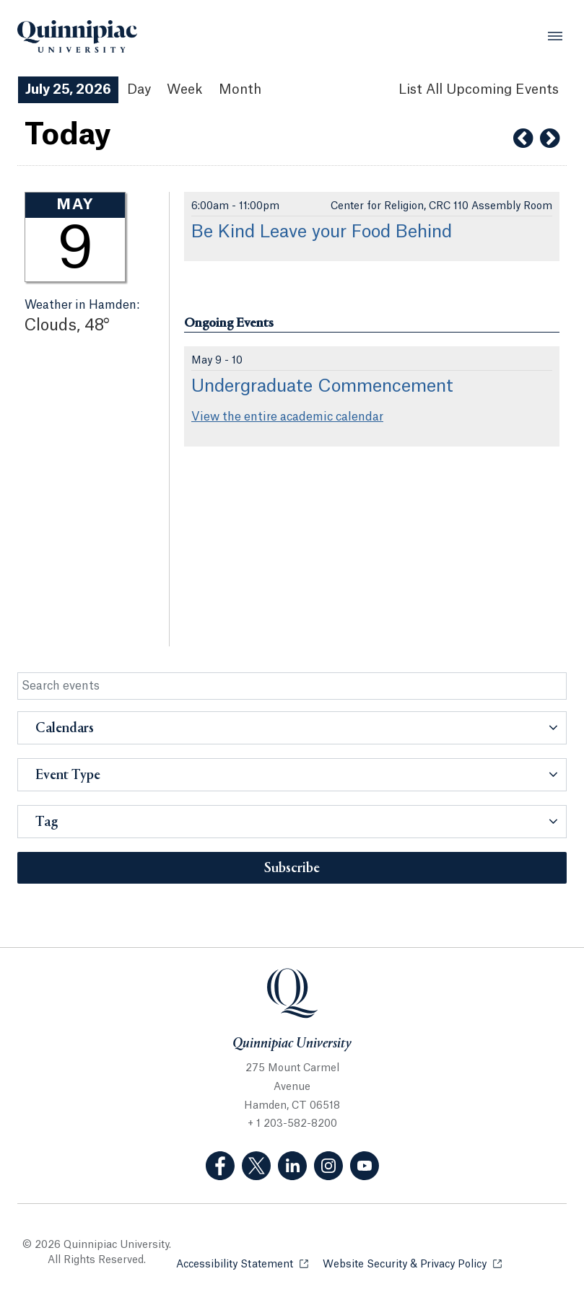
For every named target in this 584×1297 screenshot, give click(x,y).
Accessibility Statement (242, 1263)
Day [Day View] (139, 89)
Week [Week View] (185, 89)
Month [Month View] (240, 89)
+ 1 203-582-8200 (292, 1124)
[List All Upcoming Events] (478, 89)
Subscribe (292, 868)
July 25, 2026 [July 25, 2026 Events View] (68, 89)
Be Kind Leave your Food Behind (321, 232)
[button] (292, 727)
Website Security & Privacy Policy (412, 1263)
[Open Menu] (555, 36)
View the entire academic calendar (287, 417)
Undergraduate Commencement (322, 386)
